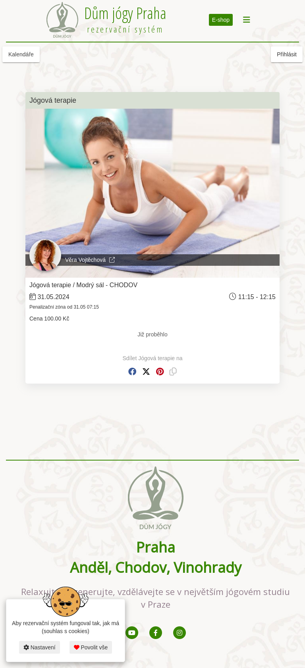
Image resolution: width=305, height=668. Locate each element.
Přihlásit (287, 54)
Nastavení (39, 647)
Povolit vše (91, 647)
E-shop (221, 20)
